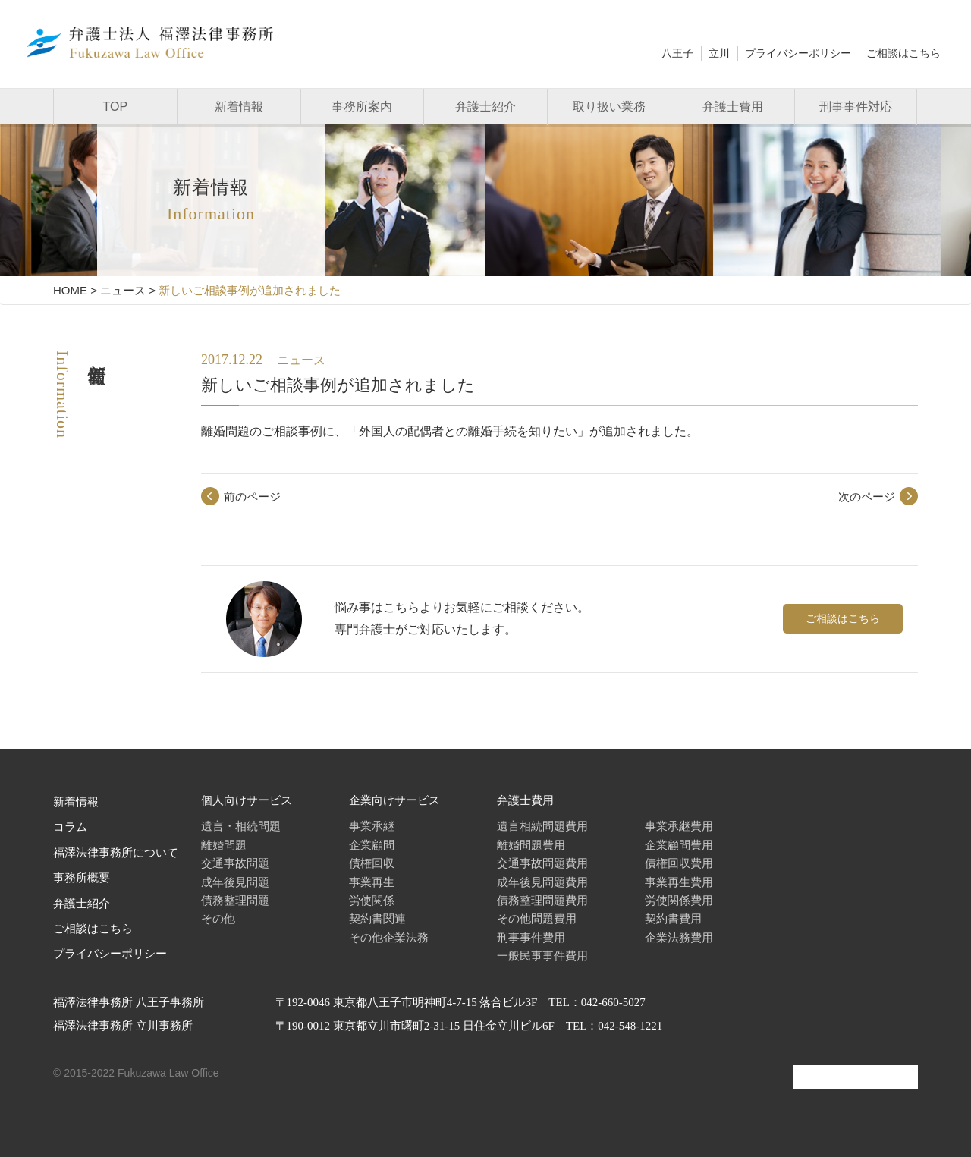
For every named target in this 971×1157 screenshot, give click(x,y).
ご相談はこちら (903, 53)
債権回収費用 (679, 863)
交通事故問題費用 (542, 863)
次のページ (866, 496)
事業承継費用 (679, 825)
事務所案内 (362, 106)
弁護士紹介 (485, 106)
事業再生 (371, 882)
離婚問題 (224, 844)
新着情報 (239, 106)
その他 (218, 918)
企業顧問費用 (679, 844)
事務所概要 (81, 878)
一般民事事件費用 (542, 955)
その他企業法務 (389, 937)
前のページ (252, 496)
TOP (115, 106)
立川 (719, 53)
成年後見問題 (235, 882)
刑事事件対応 (855, 106)
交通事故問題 (235, 863)
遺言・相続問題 (241, 825)
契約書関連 (377, 918)
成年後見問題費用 (542, 882)
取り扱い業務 (609, 106)
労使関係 (371, 900)
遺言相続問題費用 (542, 825)
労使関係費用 (679, 900)
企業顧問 (371, 844)
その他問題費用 (537, 918)
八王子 (677, 53)
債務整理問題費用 (542, 900)
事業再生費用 (679, 882)
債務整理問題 (235, 900)
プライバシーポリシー (798, 53)
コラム (70, 827)
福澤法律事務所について (115, 853)
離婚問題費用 (531, 844)
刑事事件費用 (531, 937)
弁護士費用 (732, 106)
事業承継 (371, 825)
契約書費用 (673, 918)
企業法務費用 (679, 937)
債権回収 (371, 863)
